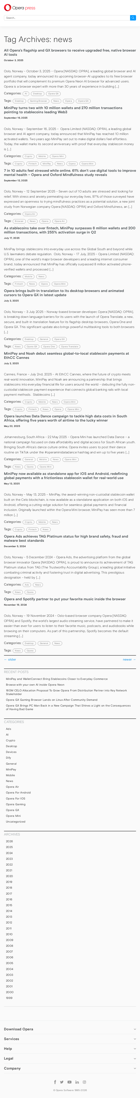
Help (8, 1048)
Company (12, 1068)
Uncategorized (15, 821)
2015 (9, 905)
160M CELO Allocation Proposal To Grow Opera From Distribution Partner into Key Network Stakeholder (66, 692)
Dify (8, 757)
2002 (9, 980)
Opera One (49, 346)
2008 (9, 945)
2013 (9, 916)
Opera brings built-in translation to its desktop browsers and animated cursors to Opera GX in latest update (64, 293)
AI (26, 93)
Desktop (37, 93)
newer (129, 659)
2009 (9, 940)
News (41, 276)
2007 (9, 951)
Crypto (28, 156)
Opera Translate (69, 346)
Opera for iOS (15, 798)
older (10, 659)
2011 (9, 928)
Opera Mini (58, 156)
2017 (9, 893)
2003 (9, 974)
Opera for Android (18, 792)
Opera (68, 101)
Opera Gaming (15, 804)
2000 (10, 992)
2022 (9, 864)
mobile (42, 156)
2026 (9, 841)
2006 (9, 957)
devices (11, 751)
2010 (9, 934)
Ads (27, 585)
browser (19, 221)
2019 (9, 881)
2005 (9, 963)
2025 (9, 847)
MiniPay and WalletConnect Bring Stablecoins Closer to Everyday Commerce (57, 678)
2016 (9, 899)
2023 (9, 858)
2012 (9, 922)
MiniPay (47, 163)
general (44, 339)
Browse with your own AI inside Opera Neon (35, 684)
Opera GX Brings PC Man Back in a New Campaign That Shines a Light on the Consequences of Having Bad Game (68, 707)
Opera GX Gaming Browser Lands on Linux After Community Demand (52, 699)
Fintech (33, 163)
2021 (9, 870)
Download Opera (18, 1029)
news (56, 101)
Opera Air (30, 214)
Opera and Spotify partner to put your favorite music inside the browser (65, 599)
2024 (9, 853)
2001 (9, 986)
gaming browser (38, 101)
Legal (9, 1058)
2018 (9, 887)
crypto (18, 163)
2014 (9, 911)
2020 (9, 876)
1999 (9, 997)
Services (11, 1039)
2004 (9, 969)
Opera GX (53, 93)
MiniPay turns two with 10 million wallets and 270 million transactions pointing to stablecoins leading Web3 (63, 110)
